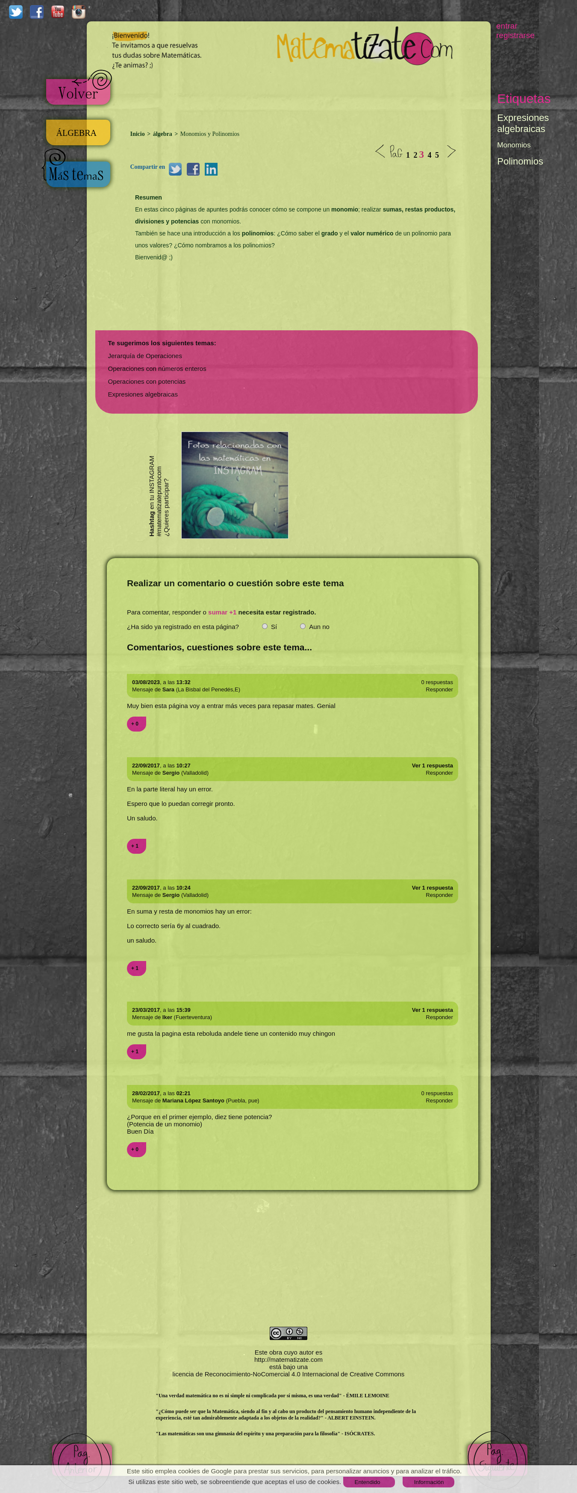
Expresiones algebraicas (143, 394)
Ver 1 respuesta (432, 765)
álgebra (162, 134)
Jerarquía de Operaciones (145, 355)
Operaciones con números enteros (157, 368)
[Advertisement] (300, 96)
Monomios (513, 145)
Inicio (138, 134)
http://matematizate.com (288, 1359)
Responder (439, 689)
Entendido (367, 1482)
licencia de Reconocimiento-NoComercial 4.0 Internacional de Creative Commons (289, 1374)
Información (429, 1482)
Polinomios (520, 161)
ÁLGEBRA (76, 133)
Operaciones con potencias (147, 381)
